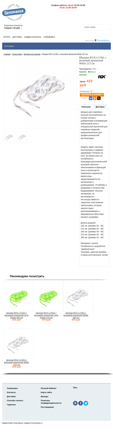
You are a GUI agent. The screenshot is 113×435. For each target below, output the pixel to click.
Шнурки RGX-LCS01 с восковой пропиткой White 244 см (76, 315)
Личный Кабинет (48, 388)
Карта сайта (46, 392)
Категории (9, 46)
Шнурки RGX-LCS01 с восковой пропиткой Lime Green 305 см (16, 315)
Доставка (17, 37)
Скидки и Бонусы (32, 37)
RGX (94, 69)
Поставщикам (47, 407)
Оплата (6, 37)
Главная (7, 54)
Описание (86, 107)
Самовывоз (49, 37)
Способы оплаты (15, 400)
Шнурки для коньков (32, 54)
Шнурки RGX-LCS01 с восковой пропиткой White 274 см (16, 362)
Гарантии (11, 405)
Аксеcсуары (17, 54)
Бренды (44, 396)
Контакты (11, 392)
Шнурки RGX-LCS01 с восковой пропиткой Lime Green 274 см (46, 315)
